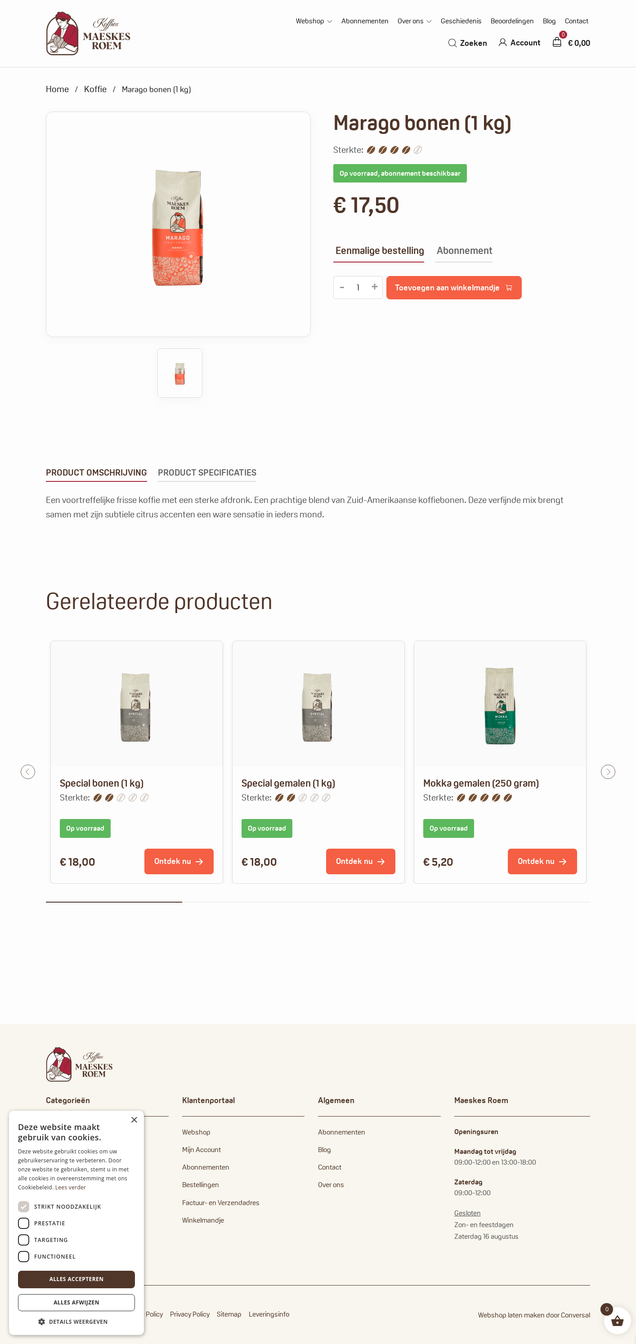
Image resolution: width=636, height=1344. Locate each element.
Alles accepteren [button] (76, 1279)
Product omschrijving (96, 472)
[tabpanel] (137, 762)
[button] (76, 1321)
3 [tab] (386, 902)
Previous (28, 772)
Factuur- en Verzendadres (221, 1202)
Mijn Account (201, 1149)
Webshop (310, 21)
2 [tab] (250, 902)
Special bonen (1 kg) (101, 783)
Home (57, 89)
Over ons (411, 21)
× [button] (133, 1120)
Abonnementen (365, 21)
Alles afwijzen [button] (76, 1302)
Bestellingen (200, 1184)
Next (608, 772)
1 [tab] (114, 902)
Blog (549, 21)
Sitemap (229, 1314)
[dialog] (76, 1223)
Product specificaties (207, 472)
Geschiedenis (461, 21)
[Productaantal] (358, 287)
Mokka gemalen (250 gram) (481, 783)
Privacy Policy (190, 1314)
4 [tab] (522, 902)
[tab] (96, 473)
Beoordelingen (512, 21)
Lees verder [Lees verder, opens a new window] (70, 1187)
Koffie (95, 89)
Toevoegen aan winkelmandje (447, 287)
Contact (576, 21)
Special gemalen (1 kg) (288, 783)
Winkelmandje (203, 1220)
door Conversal (568, 1315)
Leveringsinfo (269, 1314)
